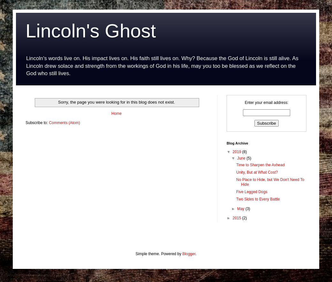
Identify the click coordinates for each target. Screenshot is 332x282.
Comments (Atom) (64, 123)
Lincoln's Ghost (91, 31)
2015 (237, 218)
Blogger (188, 254)
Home (116, 113)
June (241, 158)
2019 (237, 152)
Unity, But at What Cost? (257, 172)
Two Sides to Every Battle (258, 199)
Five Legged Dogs (251, 192)
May (241, 209)
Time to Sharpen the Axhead (260, 165)
